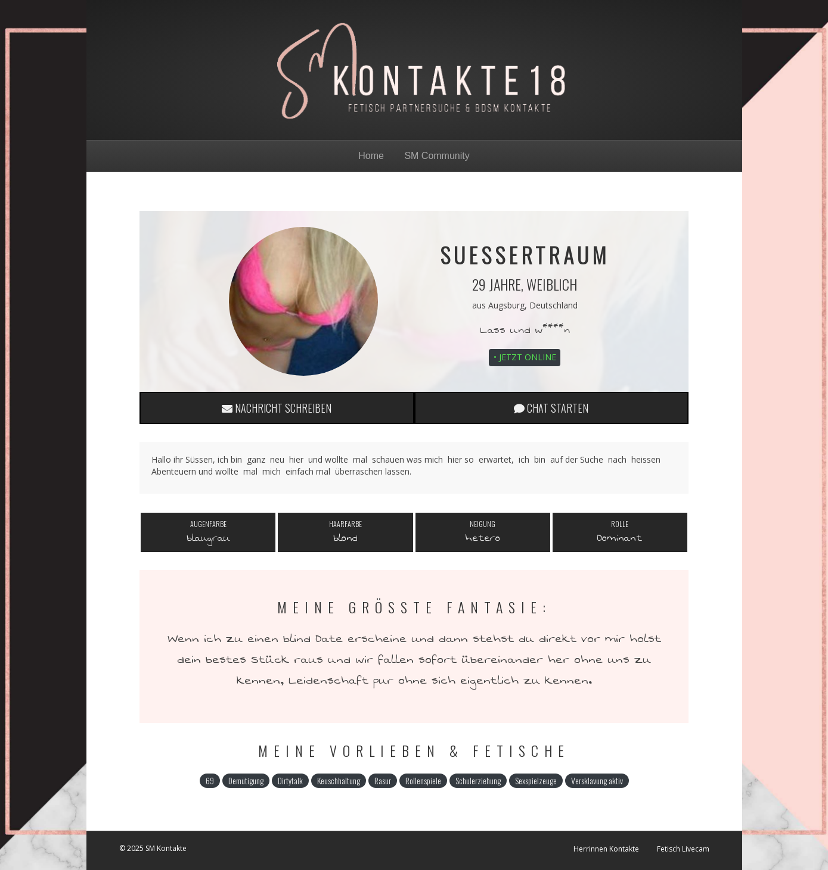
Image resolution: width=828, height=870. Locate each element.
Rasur (382, 780)
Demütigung (245, 780)
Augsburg (506, 305)
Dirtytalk (290, 780)
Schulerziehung (478, 780)
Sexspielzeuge (536, 780)
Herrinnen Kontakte (606, 849)
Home (371, 156)
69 (210, 780)
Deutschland (553, 305)
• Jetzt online (525, 357)
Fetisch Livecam (683, 849)
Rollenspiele (423, 780)
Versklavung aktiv (597, 780)
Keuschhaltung (338, 780)
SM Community (436, 156)
